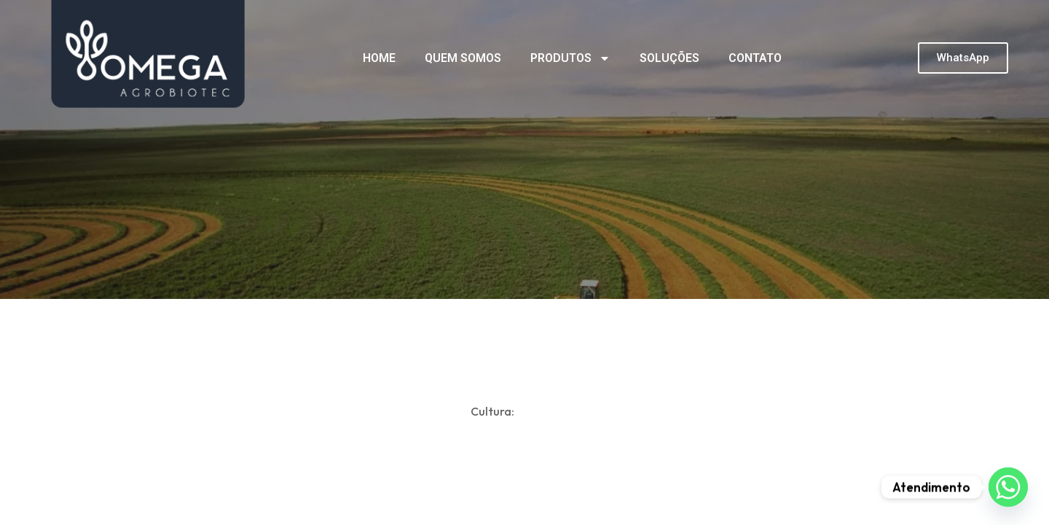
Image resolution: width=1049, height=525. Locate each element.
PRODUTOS (570, 58)
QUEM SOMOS (463, 58)
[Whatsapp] (1008, 487)
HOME (379, 58)
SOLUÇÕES (669, 58)
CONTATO (755, 58)
